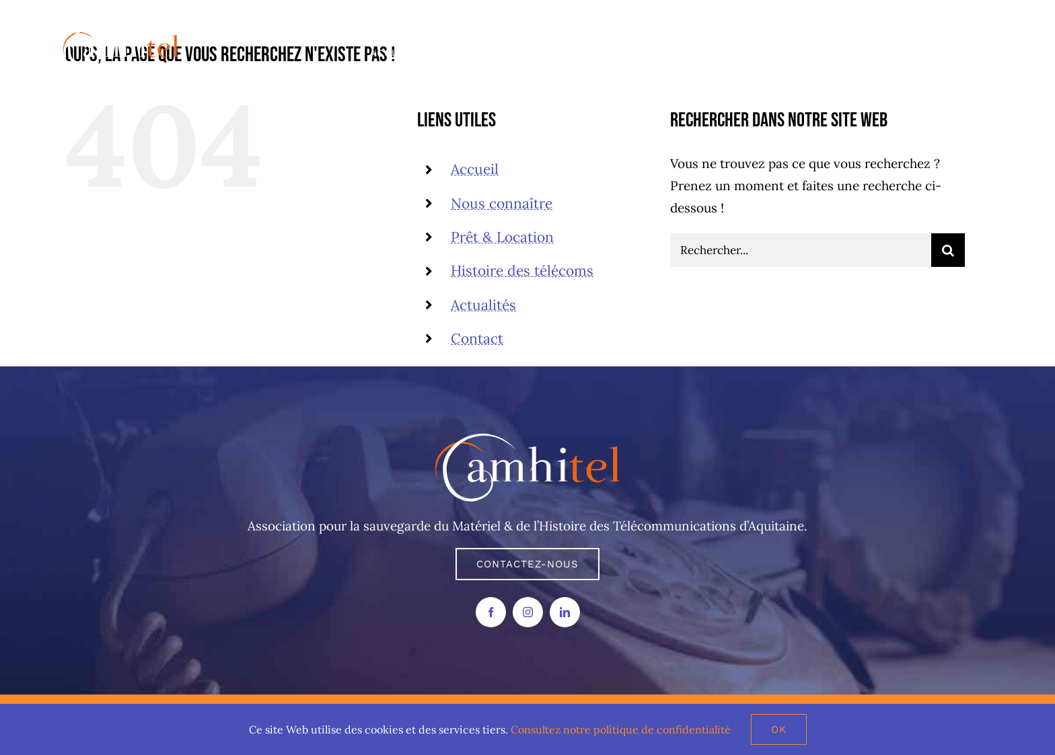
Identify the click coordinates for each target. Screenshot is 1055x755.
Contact (477, 338)
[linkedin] (565, 612)
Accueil (475, 169)
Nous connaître (501, 203)
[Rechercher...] (800, 250)
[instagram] (528, 612)
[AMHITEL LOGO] (527, 440)
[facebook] (491, 612)
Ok (779, 729)
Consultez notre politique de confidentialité (621, 729)
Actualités (483, 305)
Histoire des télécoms (522, 271)
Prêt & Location (502, 237)
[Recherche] (948, 250)
